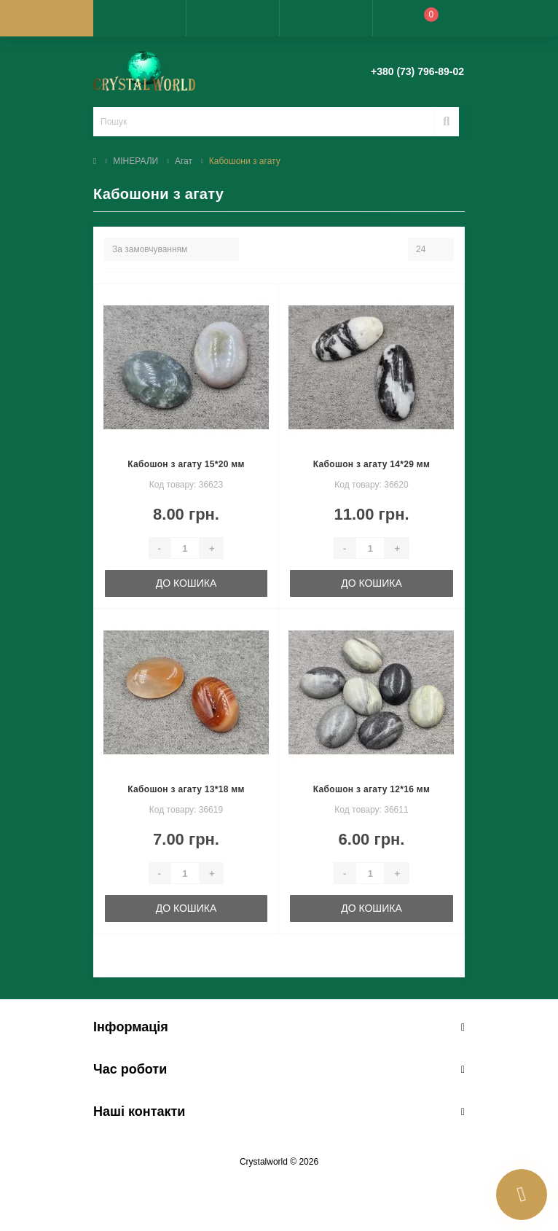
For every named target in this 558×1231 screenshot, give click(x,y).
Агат (183, 161)
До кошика (186, 583)
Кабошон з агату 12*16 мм (371, 789)
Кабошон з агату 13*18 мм (185, 789)
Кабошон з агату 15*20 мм (185, 464)
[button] (232, 18)
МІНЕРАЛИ (135, 161)
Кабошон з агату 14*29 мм (371, 464)
